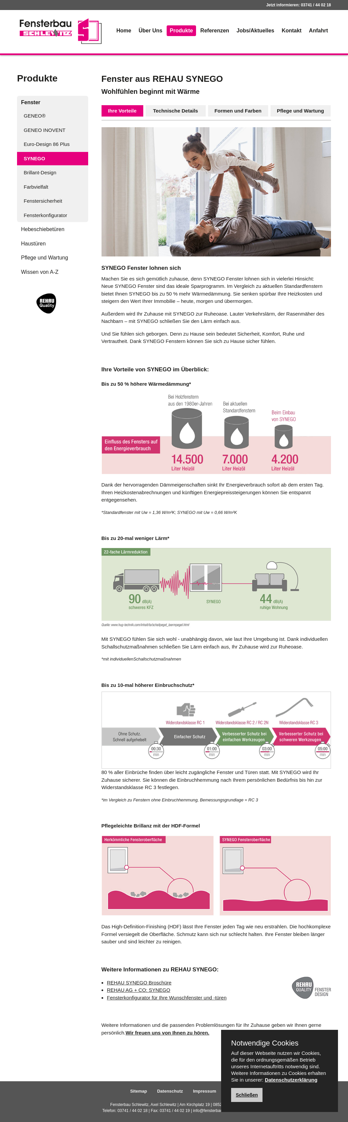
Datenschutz (170, 1091)
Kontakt (292, 30)
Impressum (204, 1091)
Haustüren (33, 243)
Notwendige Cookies (265, 1043)
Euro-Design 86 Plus (47, 144)
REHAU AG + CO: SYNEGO (138, 990)
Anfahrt (318, 30)
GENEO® (34, 116)
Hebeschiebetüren (42, 229)
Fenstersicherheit (43, 201)
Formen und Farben (238, 111)
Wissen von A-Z (39, 272)
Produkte (181, 30)
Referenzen (214, 30)
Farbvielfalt (36, 187)
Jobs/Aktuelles (255, 30)
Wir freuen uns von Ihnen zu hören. (167, 1033)
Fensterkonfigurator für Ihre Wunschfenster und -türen (166, 997)
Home (123, 30)
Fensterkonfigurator (45, 215)
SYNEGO (34, 158)
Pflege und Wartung (44, 257)
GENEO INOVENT (44, 130)
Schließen (247, 1095)
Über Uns (150, 30)
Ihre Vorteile (122, 111)
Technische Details (175, 111)
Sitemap (138, 1091)
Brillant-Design (40, 172)
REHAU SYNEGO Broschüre (139, 982)
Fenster (30, 102)
